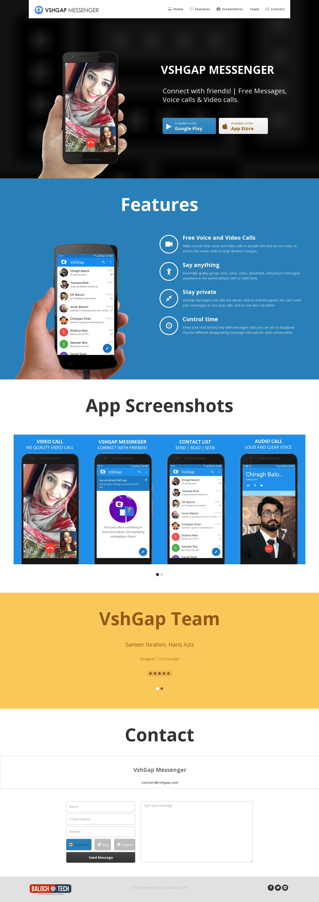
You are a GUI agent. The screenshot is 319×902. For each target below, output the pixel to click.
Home (175, 9)
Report (125, 844)
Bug (103, 844)
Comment (79, 844)
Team (254, 9)
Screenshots (230, 9)
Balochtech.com (176, 887)
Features (200, 9)
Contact (275, 9)
